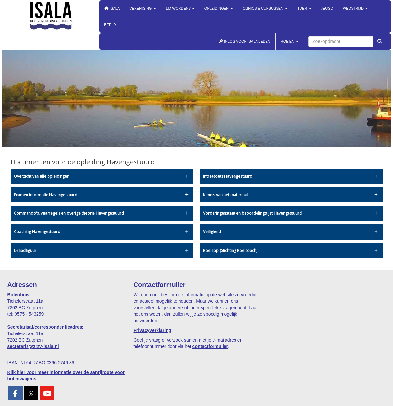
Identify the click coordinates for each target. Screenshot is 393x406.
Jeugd (327, 8)
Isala (112, 8)
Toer (304, 8)
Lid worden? (180, 8)
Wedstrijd (355, 8)
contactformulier (210, 346)
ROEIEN (290, 41)
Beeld (110, 25)
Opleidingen (218, 8)
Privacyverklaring (152, 330)
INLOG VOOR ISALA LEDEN (244, 41)
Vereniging (142, 8)
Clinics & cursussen (265, 8)
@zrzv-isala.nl (33, 346)
